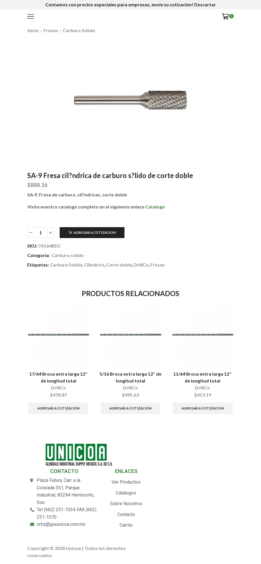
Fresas (51, 30)
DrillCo (141, 264)
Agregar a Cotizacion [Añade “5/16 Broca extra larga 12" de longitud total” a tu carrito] (130, 408)
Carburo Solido (66, 264)
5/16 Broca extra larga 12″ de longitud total (131, 377)
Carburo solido (79, 30)
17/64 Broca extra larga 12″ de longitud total (58, 377)
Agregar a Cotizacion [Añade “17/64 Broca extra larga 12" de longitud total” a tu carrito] (58, 408)
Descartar (205, 4)
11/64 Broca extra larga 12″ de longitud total (202, 377)
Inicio (33, 30)
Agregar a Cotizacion (94, 232)
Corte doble (119, 264)
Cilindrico (94, 264)
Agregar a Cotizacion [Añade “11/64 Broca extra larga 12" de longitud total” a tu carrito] (203, 408)
